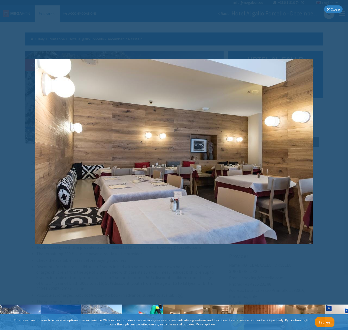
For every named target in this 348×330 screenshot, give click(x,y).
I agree (324, 322)
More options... (207, 324)
